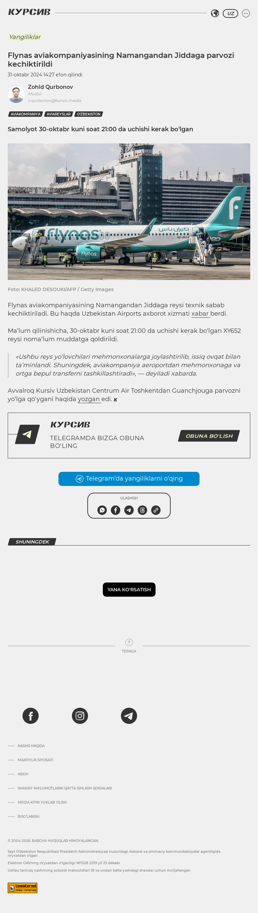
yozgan (89, 399)
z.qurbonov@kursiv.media (54, 100)
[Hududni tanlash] (215, 13)
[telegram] (129, 716)
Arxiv (23, 774)
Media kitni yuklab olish (42, 803)
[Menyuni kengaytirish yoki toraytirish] (246, 13)
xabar (200, 313)
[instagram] (80, 716)
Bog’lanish (28, 817)
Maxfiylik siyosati (35, 760)
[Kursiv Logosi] (29, 11)
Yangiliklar (24, 37)
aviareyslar (59, 114)
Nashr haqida (31, 746)
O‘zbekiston (88, 114)
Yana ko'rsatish (129, 590)
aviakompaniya (25, 114)
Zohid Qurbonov (50, 87)
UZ (230, 13)
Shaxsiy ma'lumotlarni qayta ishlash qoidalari (65, 788)
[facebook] (31, 716)
